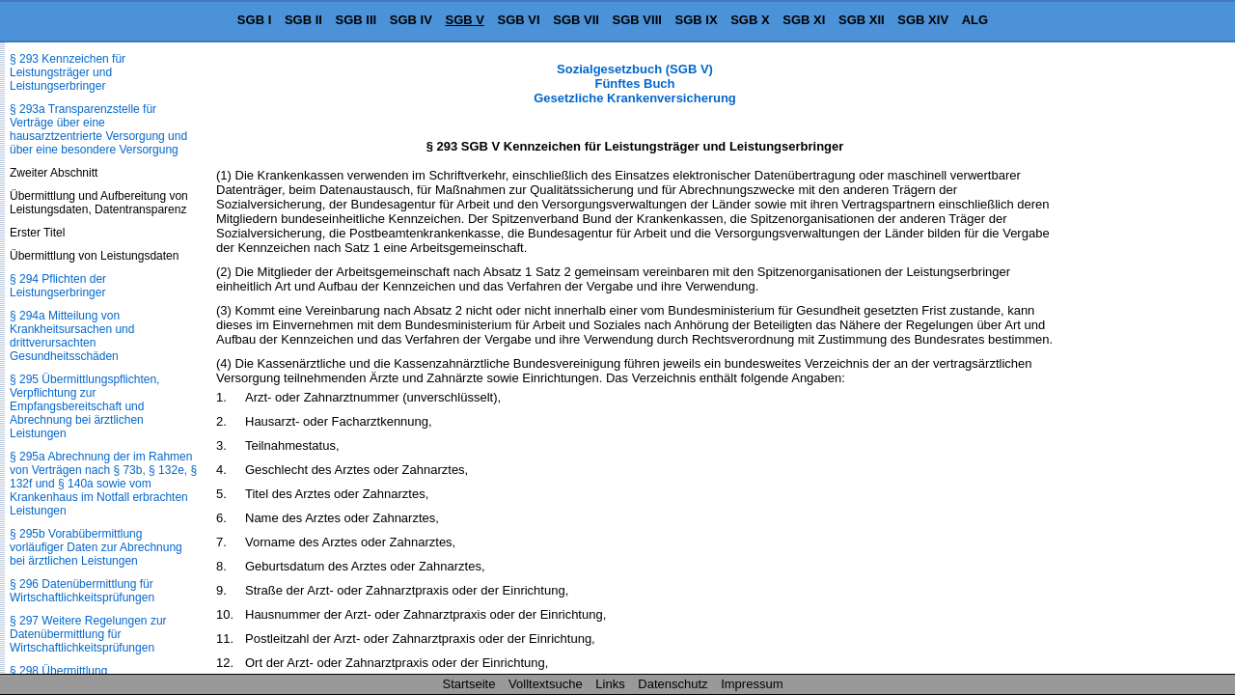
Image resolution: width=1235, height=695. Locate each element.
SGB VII (576, 20)
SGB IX (696, 20)
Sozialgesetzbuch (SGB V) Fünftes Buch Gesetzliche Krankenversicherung (635, 83)
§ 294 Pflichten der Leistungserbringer (58, 285)
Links (609, 684)
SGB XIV (922, 20)
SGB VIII (637, 20)
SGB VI (519, 20)
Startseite (469, 684)
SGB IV (411, 20)
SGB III (356, 20)
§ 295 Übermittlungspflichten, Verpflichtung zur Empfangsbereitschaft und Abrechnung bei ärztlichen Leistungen (84, 406)
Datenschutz (672, 684)
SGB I (254, 20)
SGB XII (861, 20)
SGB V (464, 20)
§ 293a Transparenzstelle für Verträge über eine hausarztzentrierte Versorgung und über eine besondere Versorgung (98, 129)
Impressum (751, 684)
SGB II (303, 20)
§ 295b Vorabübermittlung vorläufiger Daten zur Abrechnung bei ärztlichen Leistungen (96, 547)
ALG (975, 20)
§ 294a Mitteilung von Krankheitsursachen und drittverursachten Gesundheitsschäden (72, 336)
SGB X (749, 20)
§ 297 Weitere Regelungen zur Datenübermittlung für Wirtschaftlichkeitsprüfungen (88, 634)
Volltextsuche (545, 684)
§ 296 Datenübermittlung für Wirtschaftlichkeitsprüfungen (82, 590)
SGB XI (803, 20)
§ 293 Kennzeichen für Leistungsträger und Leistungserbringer (67, 72)
